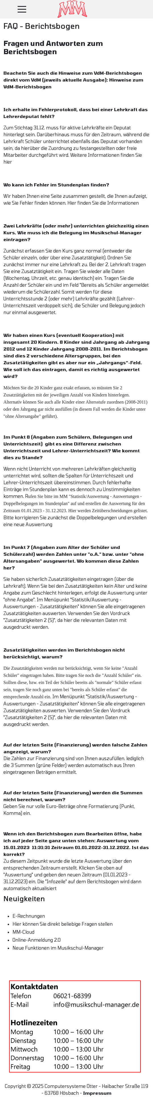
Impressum (97, 1093)
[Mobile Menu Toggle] (22, 9)
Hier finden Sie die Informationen (103, 202)
